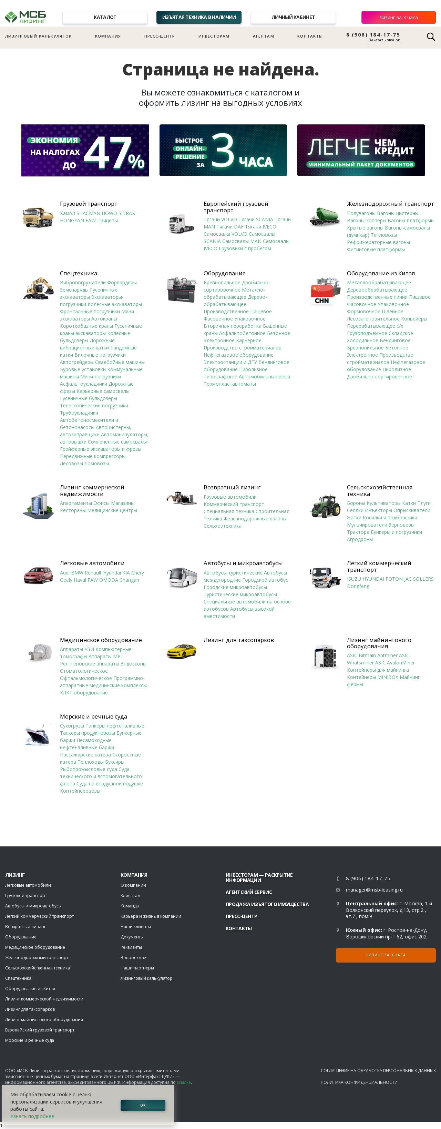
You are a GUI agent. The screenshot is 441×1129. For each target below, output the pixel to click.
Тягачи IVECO (260, 226)
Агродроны (360, 539)
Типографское (220, 376)
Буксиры (114, 762)
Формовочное (363, 311)
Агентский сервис (249, 892)
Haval (80, 580)
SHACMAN (88, 213)
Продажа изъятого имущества (267, 904)
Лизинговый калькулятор (38, 36)
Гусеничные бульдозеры (88, 398)
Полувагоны (361, 213)
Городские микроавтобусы (235, 587)
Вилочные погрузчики (100, 355)
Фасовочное (218, 318)
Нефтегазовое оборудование (239, 355)
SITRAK (127, 213)
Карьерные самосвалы (103, 391)
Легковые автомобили (92, 563)
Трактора (358, 532)
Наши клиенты (136, 926)
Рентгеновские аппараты (89, 663)
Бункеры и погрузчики (396, 532)
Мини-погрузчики (100, 376)
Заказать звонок (384, 40)
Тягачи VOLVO (220, 219)
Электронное (219, 340)
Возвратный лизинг (232, 487)
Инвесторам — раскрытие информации (259, 877)
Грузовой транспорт (88, 204)
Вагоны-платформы (411, 220)
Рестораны (73, 510)
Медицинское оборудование (101, 640)
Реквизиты (131, 947)
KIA (126, 572)
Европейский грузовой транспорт (236, 207)
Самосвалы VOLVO (225, 234)
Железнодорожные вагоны (255, 518)
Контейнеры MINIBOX (372, 677)
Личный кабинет (293, 17)
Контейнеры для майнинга (378, 670)
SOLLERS (423, 579)
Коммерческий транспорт (234, 504)
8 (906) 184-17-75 (373, 34)
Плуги (424, 503)
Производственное (226, 311)
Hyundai (112, 572)
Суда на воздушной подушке (109, 783)
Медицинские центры (112, 510)
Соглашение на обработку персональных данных (378, 1071)
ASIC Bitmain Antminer (372, 655)
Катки (409, 503)
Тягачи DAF (230, 226)
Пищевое (261, 311)
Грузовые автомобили (230, 497)
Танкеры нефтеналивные (114, 725)
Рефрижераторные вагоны (378, 242)
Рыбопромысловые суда (88, 769)
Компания (108, 36)
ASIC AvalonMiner (395, 662)
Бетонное (278, 333)
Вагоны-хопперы (366, 220)
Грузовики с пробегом (245, 248)
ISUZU (354, 579)
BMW (77, 572)
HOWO (109, 213)
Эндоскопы (133, 663)
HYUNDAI (373, 579)
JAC (408, 579)
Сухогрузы (72, 725)
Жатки (354, 517)
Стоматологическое (84, 671)
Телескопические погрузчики (94, 405)
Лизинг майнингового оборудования (379, 643)
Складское (401, 333)
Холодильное (362, 340)
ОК (143, 1105)
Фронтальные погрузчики (90, 311)
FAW (90, 220)
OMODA (108, 580)
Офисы (101, 503)
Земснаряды (74, 289)
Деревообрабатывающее (377, 289)
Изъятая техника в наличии (199, 17)
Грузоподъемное (367, 333)
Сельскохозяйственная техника (380, 490)
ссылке (184, 1082)
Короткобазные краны (86, 326)
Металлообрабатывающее (379, 282)
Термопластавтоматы (230, 383)
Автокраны (104, 318)
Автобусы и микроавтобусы (243, 563)
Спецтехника (78, 273)
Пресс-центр (159, 36)
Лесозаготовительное (373, 318)
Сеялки (355, 510)
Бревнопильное (222, 282)
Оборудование (225, 273)
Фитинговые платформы (376, 249)
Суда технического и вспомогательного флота (101, 776)
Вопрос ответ (134, 957)
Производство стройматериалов (242, 347)
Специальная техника (229, 511)
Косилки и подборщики (390, 517)
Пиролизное (253, 369)
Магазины (122, 503)
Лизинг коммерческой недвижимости (92, 490)
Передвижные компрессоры (92, 456)
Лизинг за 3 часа (398, 17)
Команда (130, 906)
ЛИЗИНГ (14, 875)
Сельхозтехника (223, 525)
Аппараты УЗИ (77, 649)
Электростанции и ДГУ (230, 362)
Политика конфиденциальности (359, 1082)
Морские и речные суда (93, 716)
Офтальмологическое (86, 678)
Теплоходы (91, 762)
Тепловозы (384, 235)
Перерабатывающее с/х (375, 326)
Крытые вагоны (365, 227)
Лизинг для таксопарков (239, 640)
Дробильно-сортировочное (379, 376)
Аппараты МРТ (106, 656)
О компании (133, 885)
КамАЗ (67, 213)
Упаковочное (250, 318)
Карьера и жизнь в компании (151, 916)
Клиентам (131, 895)
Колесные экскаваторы (115, 304)
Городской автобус (265, 580)
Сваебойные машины (120, 362)
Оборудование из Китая (381, 273)
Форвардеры (122, 282)
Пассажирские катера (85, 754)
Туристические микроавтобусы (240, 594)
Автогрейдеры (77, 362)
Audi (65, 572)
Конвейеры (414, 318)
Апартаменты (76, 503)
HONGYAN (72, 220)
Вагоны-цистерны (398, 213)
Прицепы (107, 220)
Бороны (356, 503)
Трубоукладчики (79, 412)
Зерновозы (401, 524)
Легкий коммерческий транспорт (379, 566)
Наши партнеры (137, 968)
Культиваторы (384, 503)
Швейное (392, 311)
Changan (129, 580)
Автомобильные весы (264, 376)
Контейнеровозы (80, 790)
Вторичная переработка (232, 326)
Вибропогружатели (83, 282)
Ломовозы (96, 463)
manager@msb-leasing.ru (374, 889)
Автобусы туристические (233, 572)
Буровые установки (83, 369)
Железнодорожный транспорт (390, 204)
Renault (93, 572)
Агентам (263, 36)
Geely (66, 580)
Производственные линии (377, 297)
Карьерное (248, 340)
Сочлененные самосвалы (117, 441)
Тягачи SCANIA (255, 219)
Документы (132, 937)
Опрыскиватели (411, 510)
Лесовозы (71, 463)
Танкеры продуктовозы (87, 733)
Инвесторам (214, 36)
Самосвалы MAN (241, 241)
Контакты (310, 36)
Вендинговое (395, 340)
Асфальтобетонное (242, 333)
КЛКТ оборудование (84, 692)
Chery (137, 572)
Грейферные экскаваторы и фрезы (100, 449)
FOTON (394, 579)
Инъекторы (378, 510)
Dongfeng (358, 586)
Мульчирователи (367, 524)
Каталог (105, 17)
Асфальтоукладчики (83, 383)
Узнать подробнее (32, 1116)
